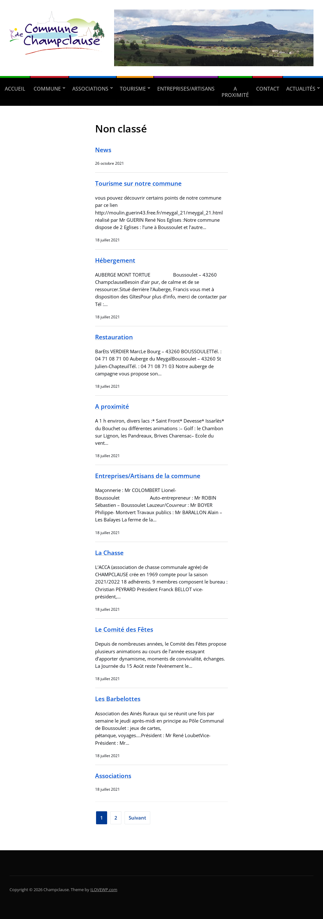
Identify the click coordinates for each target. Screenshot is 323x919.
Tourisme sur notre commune (138, 183)
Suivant (137, 817)
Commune (47, 88)
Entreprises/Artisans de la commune (147, 476)
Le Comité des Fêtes (124, 629)
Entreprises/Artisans (186, 88)
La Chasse (109, 553)
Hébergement (115, 260)
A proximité (235, 92)
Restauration (114, 337)
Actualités (300, 88)
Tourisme (133, 88)
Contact (267, 88)
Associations (90, 88)
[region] (213, 38)
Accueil (15, 88)
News (103, 150)
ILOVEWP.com (103, 889)
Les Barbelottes (117, 699)
